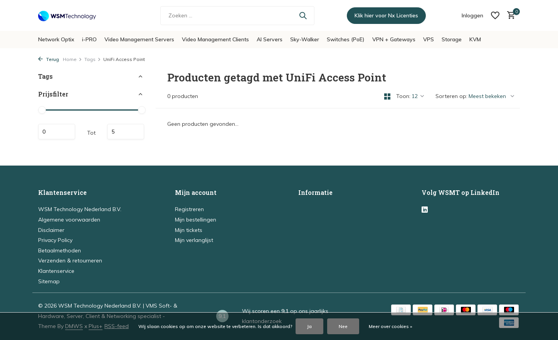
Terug (48, 59)
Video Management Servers (139, 39)
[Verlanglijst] (495, 15)
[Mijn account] (472, 15)
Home (72, 59)
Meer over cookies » (390, 326)
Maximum (125, 131)
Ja (309, 326)
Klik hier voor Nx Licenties (386, 15)
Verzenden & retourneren (70, 260)
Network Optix (56, 39)
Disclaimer (51, 230)
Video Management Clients (215, 39)
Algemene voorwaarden (69, 219)
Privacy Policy (55, 240)
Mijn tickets (188, 230)
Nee (343, 326)
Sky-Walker (304, 39)
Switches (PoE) (346, 39)
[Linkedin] (425, 210)
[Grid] (387, 96)
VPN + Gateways (393, 39)
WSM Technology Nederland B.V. (79, 209)
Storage (452, 39)
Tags (92, 59)
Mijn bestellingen (195, 219)
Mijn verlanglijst (194, 240)
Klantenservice (56, 270)
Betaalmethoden (59, 250)
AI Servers (269, 39)
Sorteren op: (451, 96)
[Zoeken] (237, 15)
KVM (475, 39)
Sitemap (49, 281)
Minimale (56, 131)
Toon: (403, 96)
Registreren (189, 209)
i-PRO (89, 39)
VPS (428, 39)
